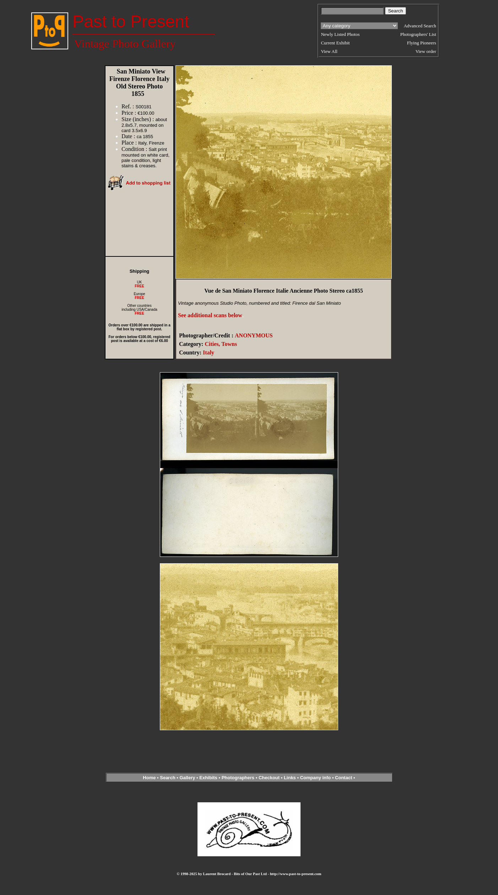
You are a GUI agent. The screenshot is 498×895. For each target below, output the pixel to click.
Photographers (238, 777)
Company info (316, 777)
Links (290, 777)
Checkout (269, 777)
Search (167, 777)
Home (149, 777)
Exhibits (208, 777)
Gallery (187, 777)
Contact (343, 777)
